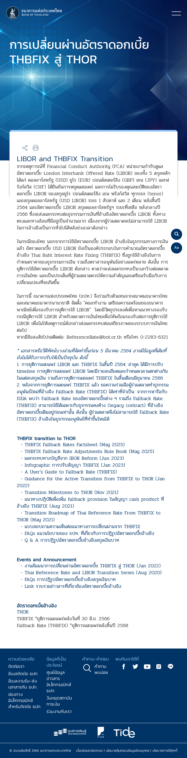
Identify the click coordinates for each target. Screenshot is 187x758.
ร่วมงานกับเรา (59, 711)
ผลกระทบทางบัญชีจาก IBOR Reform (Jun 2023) (74, 458)
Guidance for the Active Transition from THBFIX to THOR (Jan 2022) (91, 482)
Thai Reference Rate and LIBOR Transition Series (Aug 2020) (93, 572)
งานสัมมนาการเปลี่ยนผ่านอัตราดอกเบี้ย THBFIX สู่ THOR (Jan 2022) (93, 566)
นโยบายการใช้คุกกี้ (165, 750)
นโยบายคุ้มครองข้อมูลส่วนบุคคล (127, 750)
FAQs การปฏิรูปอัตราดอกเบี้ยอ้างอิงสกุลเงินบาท (70, 579)
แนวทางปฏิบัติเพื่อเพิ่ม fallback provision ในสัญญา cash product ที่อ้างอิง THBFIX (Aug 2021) (90, 502)
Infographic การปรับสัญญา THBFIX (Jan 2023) (75, 465)
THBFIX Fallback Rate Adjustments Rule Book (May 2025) (89, 451)
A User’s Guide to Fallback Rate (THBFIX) (71, 472)
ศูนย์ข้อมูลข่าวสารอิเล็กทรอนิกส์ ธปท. (59, 681)
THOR (22, 612)
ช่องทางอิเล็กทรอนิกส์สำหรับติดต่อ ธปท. (24, 700)
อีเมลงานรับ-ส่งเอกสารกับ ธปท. (22, 684)
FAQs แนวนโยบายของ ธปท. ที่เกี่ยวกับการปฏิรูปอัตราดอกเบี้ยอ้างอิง (89, 533)
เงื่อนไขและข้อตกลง (89, 750)
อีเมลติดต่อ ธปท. (23, 673)
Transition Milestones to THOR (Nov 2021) (71, 492)
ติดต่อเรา (16, 666)
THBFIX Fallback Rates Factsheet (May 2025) (75, 444)
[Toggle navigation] (176, 13)
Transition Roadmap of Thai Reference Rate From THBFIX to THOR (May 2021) (88, 516)
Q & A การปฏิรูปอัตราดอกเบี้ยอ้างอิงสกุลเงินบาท (72, 540)
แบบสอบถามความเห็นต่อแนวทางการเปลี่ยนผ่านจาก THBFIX (82, 526)
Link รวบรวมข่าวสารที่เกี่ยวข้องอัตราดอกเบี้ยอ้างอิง (73, 586)
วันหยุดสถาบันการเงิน (59, 701)
